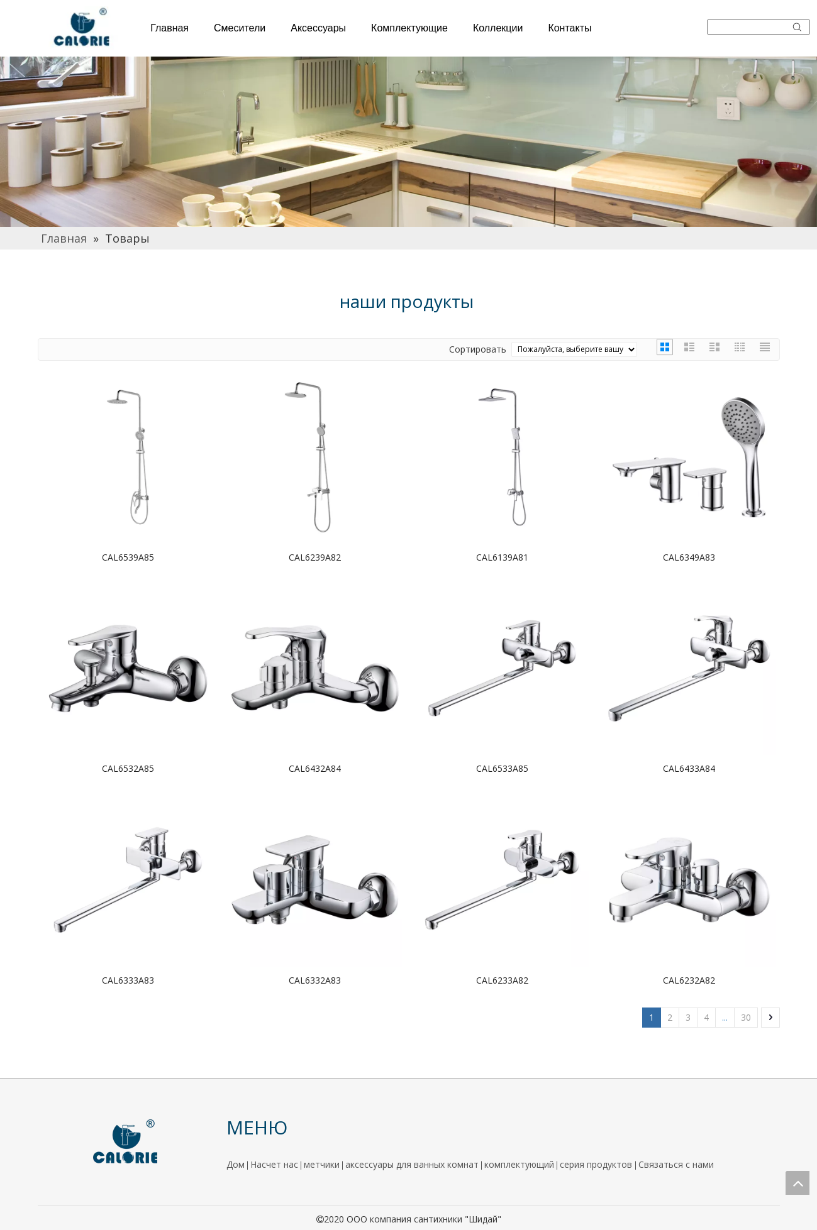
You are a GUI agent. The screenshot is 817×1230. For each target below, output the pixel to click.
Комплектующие (409, 28)
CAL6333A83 (128, 980)
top (797, 1183)
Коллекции (498, 28)
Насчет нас (274, 1164)
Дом (235, 1164)
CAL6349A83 (689, 557)
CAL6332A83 (315, 980)
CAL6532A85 (128, 768)
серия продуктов (597, 1164)
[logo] (126, 1142)
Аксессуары (318, 28)
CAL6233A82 (502, 980)
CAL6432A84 (315, 768)
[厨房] (408, 142)
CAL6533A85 (502, 768)
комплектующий (519, 1164)
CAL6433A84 (689, 768)
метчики (322, 1164)
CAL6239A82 (315, 557)
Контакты (569, 28)
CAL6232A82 (689, 980)
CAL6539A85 (128, 557)
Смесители (239, 28)
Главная (169, 28)
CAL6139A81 (502, 557)
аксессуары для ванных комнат (412, 1164)
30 (746, 1017)
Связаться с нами (676, 1164)
